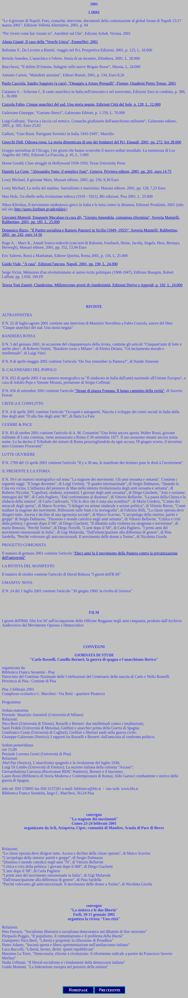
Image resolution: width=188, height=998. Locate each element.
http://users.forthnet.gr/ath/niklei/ (40, 209)
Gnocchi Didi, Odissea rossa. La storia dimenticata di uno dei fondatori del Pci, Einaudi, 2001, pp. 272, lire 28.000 (91, 142)
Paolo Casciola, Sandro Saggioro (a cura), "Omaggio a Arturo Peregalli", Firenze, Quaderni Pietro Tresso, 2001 (89, 83)
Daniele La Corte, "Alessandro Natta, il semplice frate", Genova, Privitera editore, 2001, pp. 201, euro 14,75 (86, 171)
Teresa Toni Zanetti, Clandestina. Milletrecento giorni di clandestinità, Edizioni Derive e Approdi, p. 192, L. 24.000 (92, 285)
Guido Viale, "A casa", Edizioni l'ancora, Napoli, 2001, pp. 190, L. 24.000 (60, 264)
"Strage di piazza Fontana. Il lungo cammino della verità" (119, 391)
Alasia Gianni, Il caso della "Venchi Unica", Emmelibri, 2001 (50, 42)
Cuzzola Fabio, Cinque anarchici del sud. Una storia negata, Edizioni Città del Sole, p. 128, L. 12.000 (81, 104)
